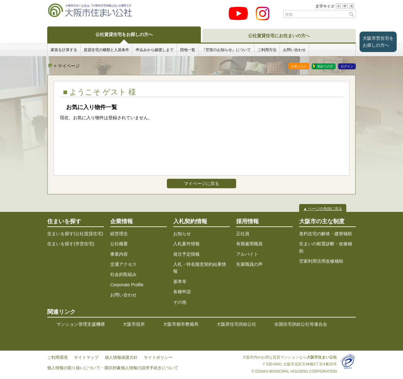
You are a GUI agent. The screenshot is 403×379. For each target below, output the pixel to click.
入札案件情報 (186, 243)
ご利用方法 (267, 50)
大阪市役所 (134, 324)
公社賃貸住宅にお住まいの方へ (279, 35)
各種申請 (182, 291)
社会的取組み (123, 274)
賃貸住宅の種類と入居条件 (106, 50)
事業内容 (119, 254)
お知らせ (182, 233)
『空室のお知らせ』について (226, 50)
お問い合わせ (294, 50)
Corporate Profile (127, 284)
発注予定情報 (186, 254)
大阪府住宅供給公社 (236, 324)
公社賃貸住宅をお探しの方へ (124, 34)
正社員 (242, 233)
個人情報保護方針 (121, 357)
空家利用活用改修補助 (321, 261)
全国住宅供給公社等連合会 (300, 324)
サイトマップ (86, 357)
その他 (179, 302)
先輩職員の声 (249, 264)
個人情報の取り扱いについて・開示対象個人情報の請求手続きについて (112, 368)
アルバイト (247, 254)
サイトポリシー (158, 357)
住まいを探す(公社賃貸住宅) (75, 233)
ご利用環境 (57, 357)
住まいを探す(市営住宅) (70, 243)
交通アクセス (123, 264)
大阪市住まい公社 (50, 65)
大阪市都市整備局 (180, 324)
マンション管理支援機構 (80, 324)
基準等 (179, 281)
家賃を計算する (64, 50)
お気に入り (299, 66)
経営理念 (119, 233)
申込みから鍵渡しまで (154, 50)
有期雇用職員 (249, 243)
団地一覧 (187, 50)
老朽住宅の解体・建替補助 (325, 233)
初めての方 (325, 66)
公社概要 (119, 243)
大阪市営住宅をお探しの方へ (378, 42)
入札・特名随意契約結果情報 (199, 268)
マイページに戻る (201, 183)
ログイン (347, 66)
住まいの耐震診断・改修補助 (325, 247)
